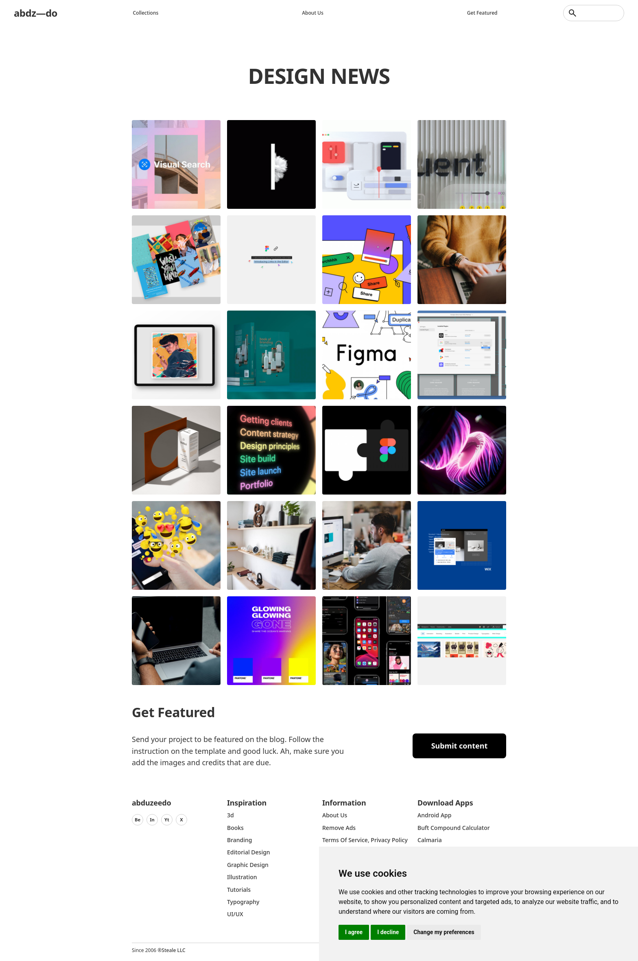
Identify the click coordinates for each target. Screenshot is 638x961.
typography (243, 902)
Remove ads (339, 828)
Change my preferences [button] (443, 932)
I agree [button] (354, 932)
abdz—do (35, 13)
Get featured (482, 12)
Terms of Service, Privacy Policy (365, 840)
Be (137, 820)
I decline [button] (388, 932)
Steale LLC (173, 950)
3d (230, 815)
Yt (166, 820)
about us (334, 815)
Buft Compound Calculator (453, 828)
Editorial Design (248, 852)
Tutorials (239, 889)
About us (312, 12)
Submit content (459, 746)
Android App (434, 815)
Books (235, 828)
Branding (239, 840)
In (152, 820)
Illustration (242, 877)
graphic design (248, 865)
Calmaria (429, 840)
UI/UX (235, 914)
